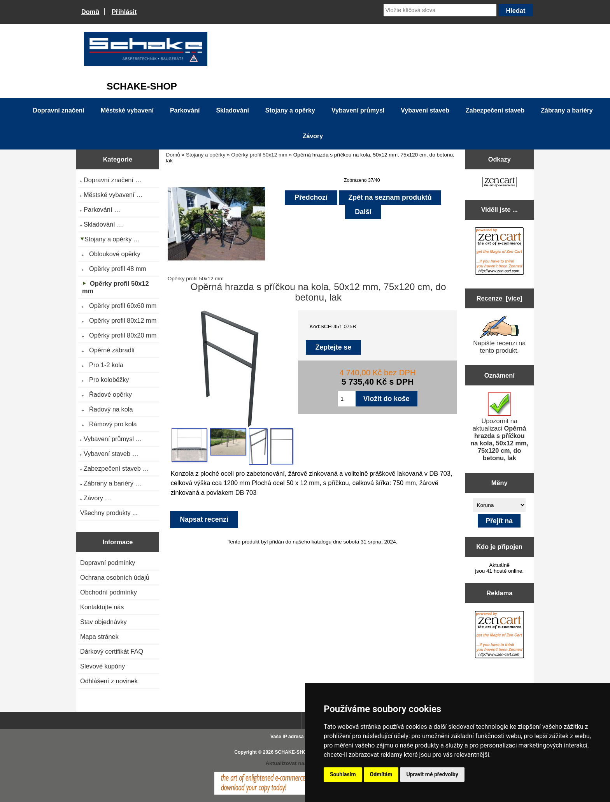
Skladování (232, 110)
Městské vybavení (127, 110)
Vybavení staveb (425, 110)
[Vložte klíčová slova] (440, 10)
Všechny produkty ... (109, 512)
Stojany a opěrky (205, 155)
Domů (90, 11)
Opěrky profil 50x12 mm (259, 155)
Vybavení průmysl (357, 110)
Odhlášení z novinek (109, 680)
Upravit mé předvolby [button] (432, 774)
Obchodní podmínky (108, 592)
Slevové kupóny (102, 666)
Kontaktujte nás (102, 606)
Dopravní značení (58, 110)
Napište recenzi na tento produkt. (499, 335)
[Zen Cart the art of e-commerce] (499, 183)
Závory (313, 136)
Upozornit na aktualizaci (499, 426)
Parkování (185, 110)
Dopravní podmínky (107, 562)
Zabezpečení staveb (495, 110)
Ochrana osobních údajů (114, 577)
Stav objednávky (103, 621)
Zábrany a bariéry (566, 110)
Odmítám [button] (381, 774)
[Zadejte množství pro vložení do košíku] (347, 398)
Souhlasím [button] (343, 774)
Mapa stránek (99, 636)
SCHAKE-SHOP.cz (295, 752)
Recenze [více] (499, 298)
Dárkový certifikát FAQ (111, 651)
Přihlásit (124, 11)
